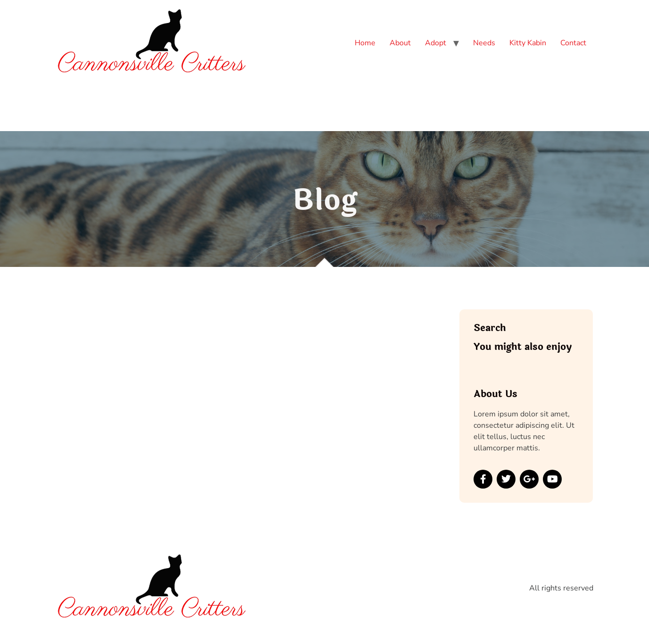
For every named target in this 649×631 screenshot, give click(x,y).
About (400, 43)
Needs (484, 43)
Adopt (435, 43)
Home (365, 43)
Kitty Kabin (527, 43)
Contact (573, 43)
